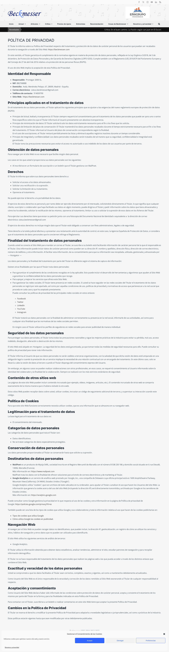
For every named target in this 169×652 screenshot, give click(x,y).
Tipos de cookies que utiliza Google (28, 515)
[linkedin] (156, 2)
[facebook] (139, 2)
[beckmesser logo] (24, 8)
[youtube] (152, 2)
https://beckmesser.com (59, 49)
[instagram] (147, 2)
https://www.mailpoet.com (43, 471)
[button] (164, 634)
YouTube (21, 309)
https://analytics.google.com (43, 495)
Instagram (21, 312)
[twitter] (143, 2)
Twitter (20, 302)
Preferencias (151, 641)
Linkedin (21, 305)
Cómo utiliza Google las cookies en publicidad (33, 519)
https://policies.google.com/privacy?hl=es (33, 504)
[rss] (160, 2)
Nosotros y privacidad (12, 647)
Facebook (21, 298)
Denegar (120, 641)
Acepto (89, 641)
